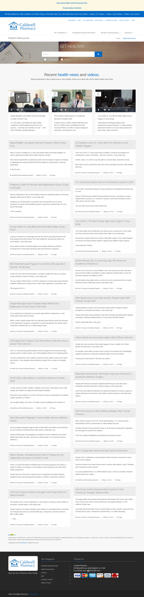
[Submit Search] (98, 54)
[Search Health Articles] (68, 54)
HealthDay (23, 543)
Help (79, 20)
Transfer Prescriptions (83, 33)
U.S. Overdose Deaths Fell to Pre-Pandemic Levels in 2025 (104, 182)
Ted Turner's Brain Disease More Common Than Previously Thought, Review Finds (99, 491)
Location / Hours (111, 20)
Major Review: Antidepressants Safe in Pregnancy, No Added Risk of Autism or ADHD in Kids (36, 456)
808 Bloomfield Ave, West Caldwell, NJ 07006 (22, 14)
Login (133, 20)
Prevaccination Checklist (72, 8)
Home (118, 38)
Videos (65, 59)
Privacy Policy (46, 583)
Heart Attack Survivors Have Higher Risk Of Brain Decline (103, 337)
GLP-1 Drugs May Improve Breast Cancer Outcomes (101, 450)
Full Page (52, 175)
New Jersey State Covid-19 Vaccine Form (72, 3)
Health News (50, 59)
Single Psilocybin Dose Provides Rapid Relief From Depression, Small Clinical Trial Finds (34, 305)
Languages (72, 20)
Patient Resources (110, 33)
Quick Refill (99, 20)
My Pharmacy (60, 33)
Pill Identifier (88, 20)
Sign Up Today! (124, 20)
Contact (128, 33)
